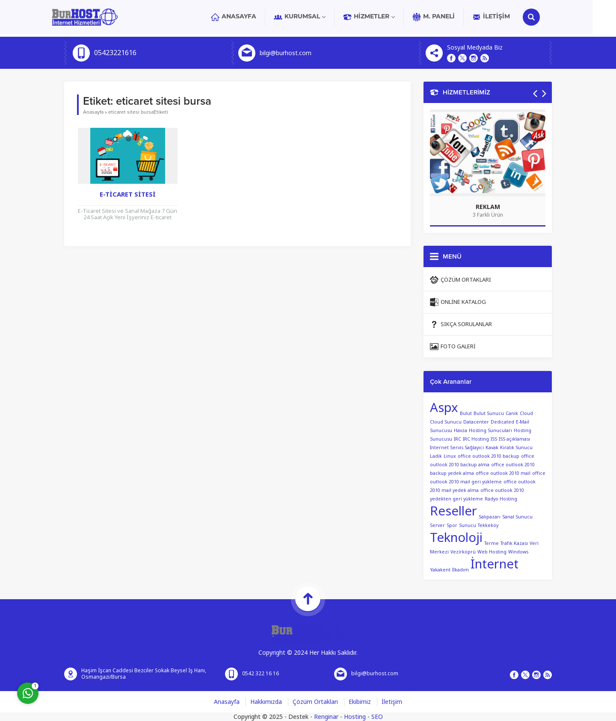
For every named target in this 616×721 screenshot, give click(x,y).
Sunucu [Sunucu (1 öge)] (467, 525)
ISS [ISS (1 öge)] (494, 439)
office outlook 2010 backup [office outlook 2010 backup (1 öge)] (488, 456)
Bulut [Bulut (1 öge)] (466, 413)
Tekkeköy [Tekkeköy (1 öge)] (488, 525)
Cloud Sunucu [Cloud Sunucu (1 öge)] (446, 422)
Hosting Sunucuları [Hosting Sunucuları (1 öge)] (490, 430)
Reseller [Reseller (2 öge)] (453, 511)
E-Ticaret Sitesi (128, 194)
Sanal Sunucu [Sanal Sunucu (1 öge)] (517, 517)
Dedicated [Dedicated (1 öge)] (502, 422)
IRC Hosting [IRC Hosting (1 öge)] (476, 439)
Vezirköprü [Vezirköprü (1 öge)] (463, 552)
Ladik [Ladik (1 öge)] (436, 456)
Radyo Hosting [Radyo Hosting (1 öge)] (501, 499)
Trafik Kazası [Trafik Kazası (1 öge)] (514, 543)
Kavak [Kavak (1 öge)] (492, 447)
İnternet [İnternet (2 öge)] (494, 564)
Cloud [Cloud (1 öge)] (526, 413)
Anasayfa (93, 112)
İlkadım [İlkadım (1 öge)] (460, 570)
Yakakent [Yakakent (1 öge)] (440, 570)
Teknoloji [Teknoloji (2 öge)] (456, 538)
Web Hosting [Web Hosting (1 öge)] (491, 552)
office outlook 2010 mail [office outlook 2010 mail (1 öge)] (503, 473)
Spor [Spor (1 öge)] (452, 525)
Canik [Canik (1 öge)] (512, 413)
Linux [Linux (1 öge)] (450, 456)
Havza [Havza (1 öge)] (460, 430)
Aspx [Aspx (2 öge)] (444, 408)
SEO (377, 716)
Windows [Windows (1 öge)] (518, 552)
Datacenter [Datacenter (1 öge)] (476, 422)
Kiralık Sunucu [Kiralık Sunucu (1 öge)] (516, 447)
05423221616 (115, 53)
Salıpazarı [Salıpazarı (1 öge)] (489, 517)
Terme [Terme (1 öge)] (491, 543)
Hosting (355, 716)
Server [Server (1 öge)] (437, 525)
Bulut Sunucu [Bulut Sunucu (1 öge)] (489, 413)
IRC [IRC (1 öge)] (457, 439)
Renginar (326, 716)
